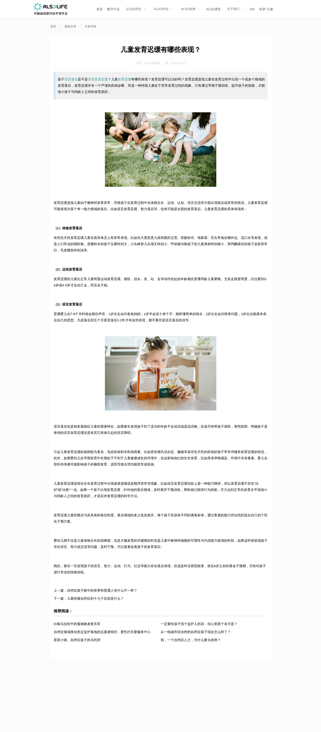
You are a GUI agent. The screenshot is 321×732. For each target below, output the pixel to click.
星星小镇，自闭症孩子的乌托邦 (77, 640)
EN (252, 9)
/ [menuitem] (266, 9)
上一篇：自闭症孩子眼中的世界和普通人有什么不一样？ (95, 590)
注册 (270, 9)
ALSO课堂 (213, 9)
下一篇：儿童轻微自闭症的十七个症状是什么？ (89, 598)
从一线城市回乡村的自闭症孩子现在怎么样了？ (196, 632)
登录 (262, 9)
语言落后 (71, 79)
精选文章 (70, 26)
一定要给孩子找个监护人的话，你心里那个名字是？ (199, 624)
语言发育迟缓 (98, 79)
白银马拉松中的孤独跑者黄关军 (77, 624)
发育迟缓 (124, 79)
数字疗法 (113, 9)
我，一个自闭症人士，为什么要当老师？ (191, 640)
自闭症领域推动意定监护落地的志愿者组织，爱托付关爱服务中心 (102, 632)
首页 (99, 9)
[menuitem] (99, 9)
